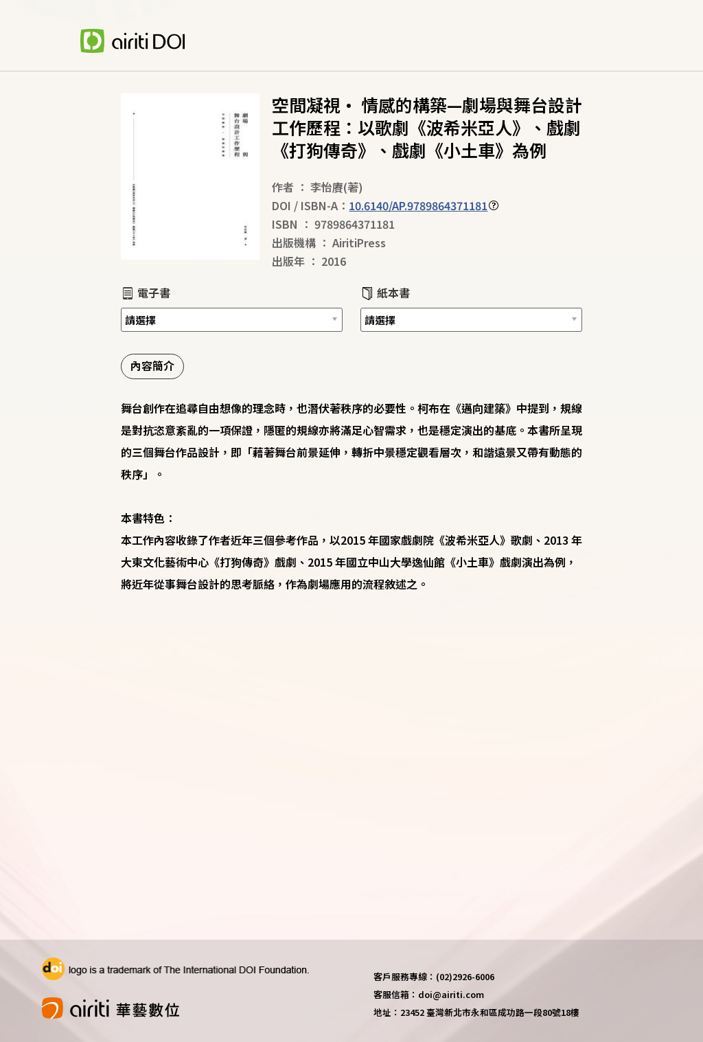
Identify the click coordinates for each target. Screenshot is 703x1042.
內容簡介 (152, 365)
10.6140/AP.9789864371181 (418, 205)
